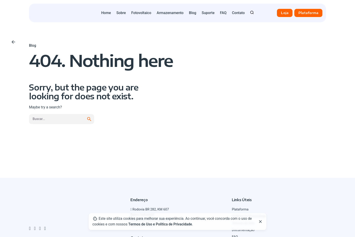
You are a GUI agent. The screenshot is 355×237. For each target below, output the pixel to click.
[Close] (260, 221)
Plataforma (308, 13)
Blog (32, 46)
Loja (284, 13)
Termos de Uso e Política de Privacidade (160, 224)
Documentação (243, 230)
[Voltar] (13, 42)
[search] (89, 119)
